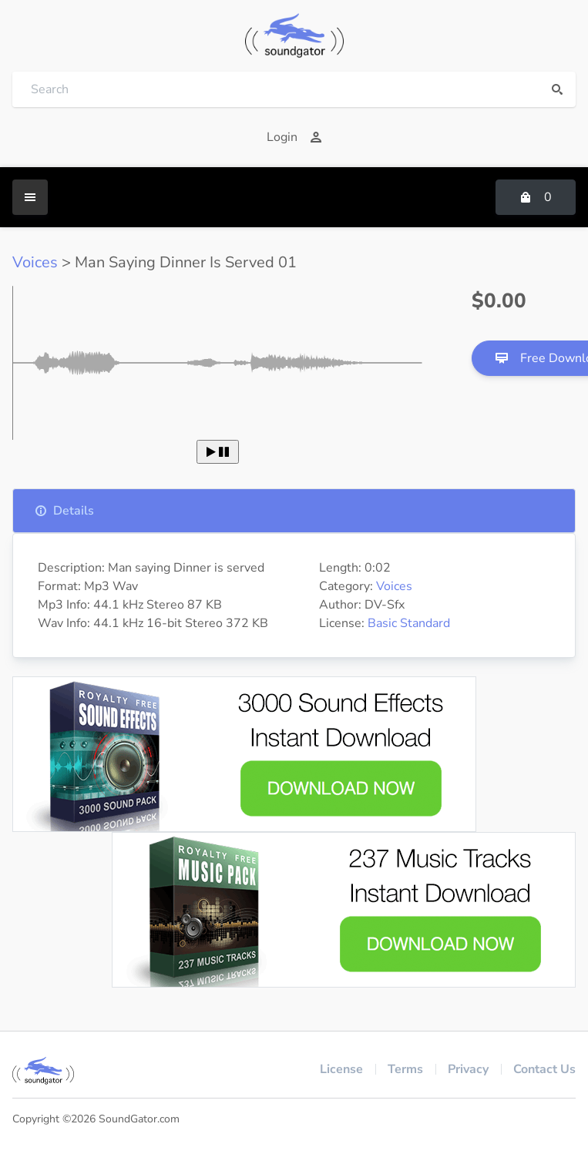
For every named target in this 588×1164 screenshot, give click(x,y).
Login (294, 137)
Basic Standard (409, 623)
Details (64, 510)
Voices (35, 262)
